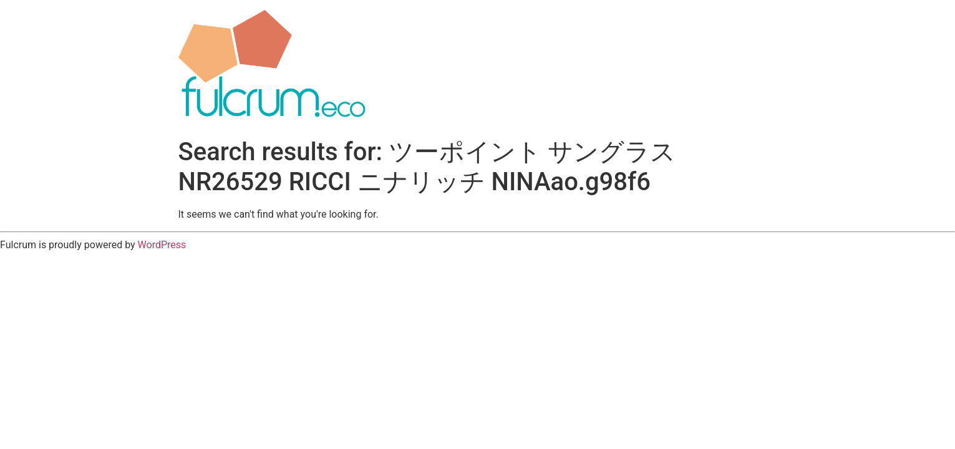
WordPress (162, 245)
